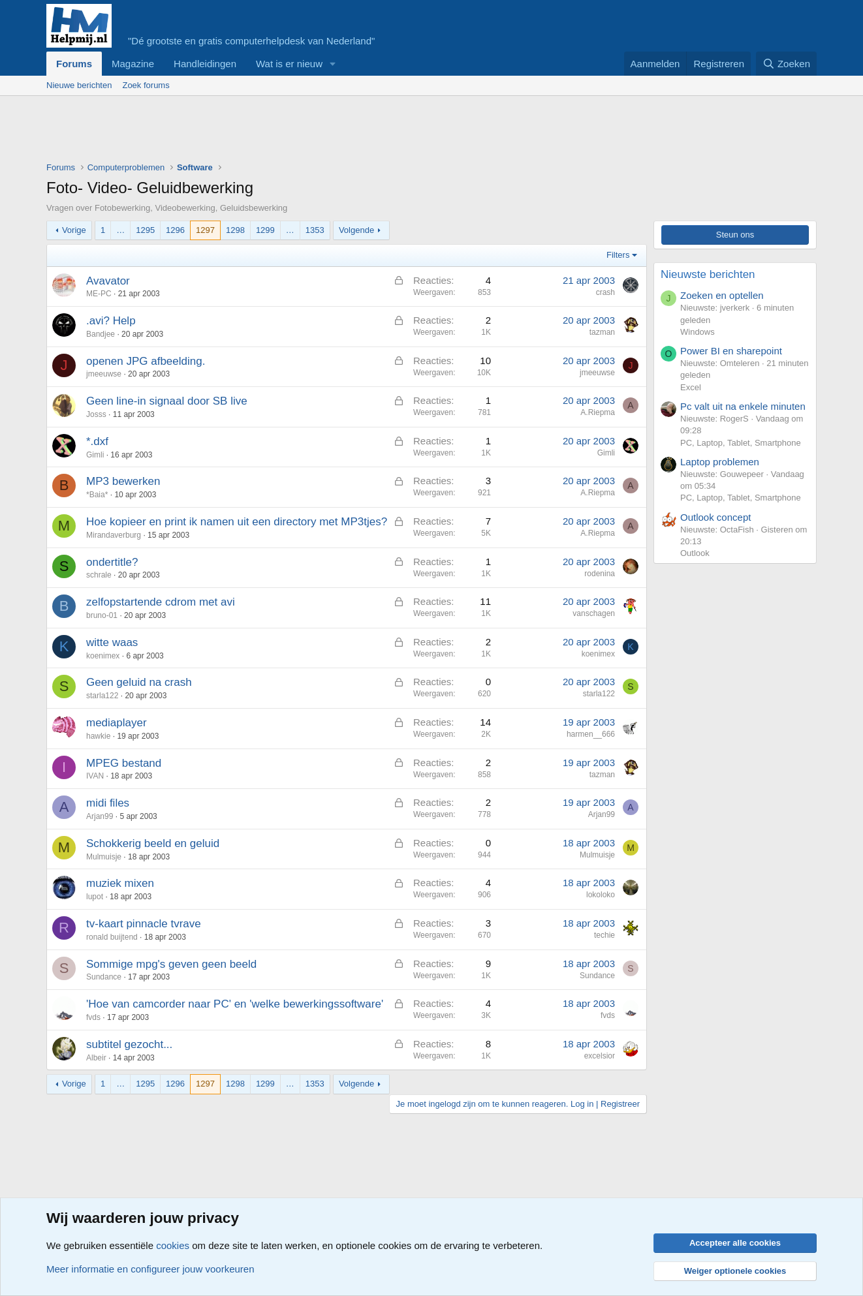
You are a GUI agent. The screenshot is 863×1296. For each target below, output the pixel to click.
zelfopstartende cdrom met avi (160, 602)
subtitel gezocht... (129, 1044)
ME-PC (99, 293)
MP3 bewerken (123, 481)
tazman (602, 332)
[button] (333, 64)
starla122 (102, 695)
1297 (205, 230)
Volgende (356, 230)
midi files (107, 803)
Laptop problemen (719, 461)
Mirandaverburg (113, 535)
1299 (265, 230)
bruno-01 (102, 615)
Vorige (74, 230)
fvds (93, 1017)
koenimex (102, 655)
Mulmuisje (103, 856)
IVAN (95, 775)
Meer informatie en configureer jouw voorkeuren (150, 1268)
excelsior (599, 1055)
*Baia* (97, 494)
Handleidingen (205, 63)
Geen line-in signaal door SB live (166, 401)
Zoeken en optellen (722, 295)
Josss (96, 414)
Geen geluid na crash (139, 682)
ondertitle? (112, 562)
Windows (697, 332)
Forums (74, 63)
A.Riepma (597, 412)
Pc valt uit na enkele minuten (743, 406)
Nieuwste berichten (708, 274)
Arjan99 (99, 816)
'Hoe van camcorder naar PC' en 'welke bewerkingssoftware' (234, 1004)
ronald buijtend (112, 937)
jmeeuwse (103, 373)
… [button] (120, 230)
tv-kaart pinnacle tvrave (143, 924)
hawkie (98, 736)
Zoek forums (145, 85)
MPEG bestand (123, 763)
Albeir (96, 1057)
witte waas (112, 642)
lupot (94, 896)
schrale (99, 574)
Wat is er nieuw (289, 63)
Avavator (108, 281)
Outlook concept (715, 517)
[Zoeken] (786, 64)
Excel (690, 387)
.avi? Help (111, 321)
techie (604, 935)
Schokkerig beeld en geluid (152, 843)
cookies (172, 1245)
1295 (145, 230)
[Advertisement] (284, 131)
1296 (175, 230)
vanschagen (594, 613)
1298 (235, 230)
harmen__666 (591, 734)
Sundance (103, 976)
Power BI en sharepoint (731, 350)
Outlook (695, 553)
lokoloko (600, 894)
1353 (315, 230)
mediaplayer (116, 723)
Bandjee (100, 334)
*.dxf (97, 441)
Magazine (133, 63)
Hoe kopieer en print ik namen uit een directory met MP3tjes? (236, 522)
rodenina (599, 573)
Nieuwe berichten (79, 85)
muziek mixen (120, 883)
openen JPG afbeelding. (145, 361)
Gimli (95, 454)
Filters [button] (617, 255)
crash (605, 292)
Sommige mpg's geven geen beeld (171, 964)
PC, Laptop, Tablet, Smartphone (740, 443)
